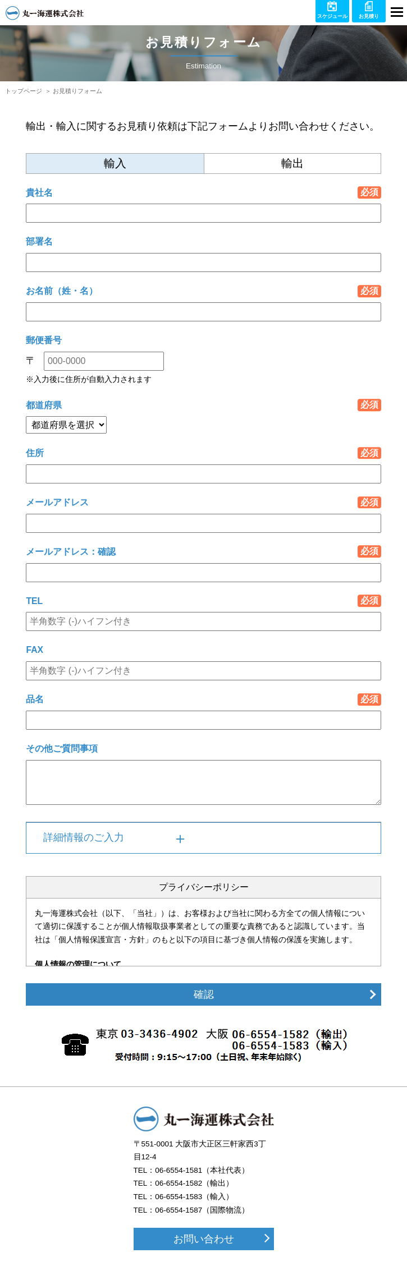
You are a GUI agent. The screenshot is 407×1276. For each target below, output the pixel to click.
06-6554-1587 (178, 1210)
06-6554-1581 (178, 1170)
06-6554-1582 (178, 1183)
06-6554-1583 (178, 1196)
